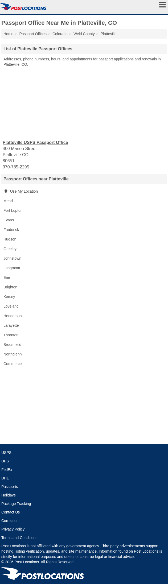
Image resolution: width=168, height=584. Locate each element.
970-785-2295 (16, 167)
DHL (5, 478)
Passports (9, 486)
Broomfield (12, 344)
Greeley (10, 249)
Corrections (11, 521)
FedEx (6, 469)
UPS (5, 461)
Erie (6, 277)
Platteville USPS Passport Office (35, 142)
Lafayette (11, 325)
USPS (6, 452)
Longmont (11, 268)
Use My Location (20, 191)
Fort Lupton (13, 210)
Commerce (12, 364)
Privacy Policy (12, 529)
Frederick (11, 229)
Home (8, 34)
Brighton (10, 287)
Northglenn (12, 354)
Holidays (8, 495)
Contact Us (10, 512)
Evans (8, 220)
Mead (8, 201)
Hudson (9, 239)
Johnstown (12, 258)
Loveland (11, 306)
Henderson (12, 316)
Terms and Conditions (19, 538)
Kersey (9, 297)
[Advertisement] (84, 103)
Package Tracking (16, 504)
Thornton (10, 335)
